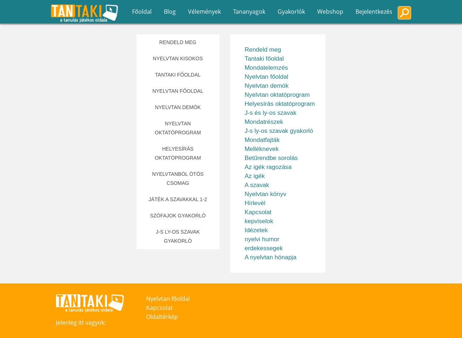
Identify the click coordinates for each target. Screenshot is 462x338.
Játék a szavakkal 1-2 (177, 199)
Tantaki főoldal (178, 75)
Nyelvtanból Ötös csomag (178, 178)
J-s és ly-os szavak (271, 112)
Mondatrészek (264, 121)
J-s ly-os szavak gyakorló (178, 236)
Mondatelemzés (266, 67)
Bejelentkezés (374, 12)
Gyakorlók (291, 12)
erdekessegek (264, 248)
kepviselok (259, 221)
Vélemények (204, 12)
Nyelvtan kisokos (178, 58)
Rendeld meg (177, 42)
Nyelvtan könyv (265, 194)
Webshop (330, 12)
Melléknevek (262, 149)
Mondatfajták (262, 139)
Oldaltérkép (162, 317)
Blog (170, 12)
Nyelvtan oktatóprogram (178, 128)
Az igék (255, 176)
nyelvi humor (262, 239)
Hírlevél (255, 203)
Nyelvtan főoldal (177, 91)
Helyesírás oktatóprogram (178, 153)
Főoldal (142, 12)
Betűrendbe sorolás (271, 158)
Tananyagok (249, 12)
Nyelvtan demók (178, 107)
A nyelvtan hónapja (271, 257)
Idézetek (256, 230)
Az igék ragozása (268, 167)
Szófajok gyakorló (178, 215)
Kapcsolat (258, 212)
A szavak (257, 185)
